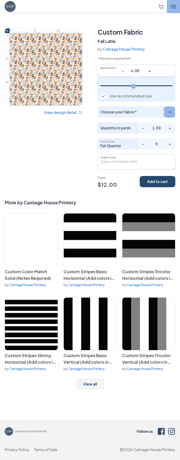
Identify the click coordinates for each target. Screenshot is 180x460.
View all (90, 383)
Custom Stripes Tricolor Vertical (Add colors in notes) (146, 359)
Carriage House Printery (124, 49)
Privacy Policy (17, 449)
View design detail (63, 112)
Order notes (108, 157)
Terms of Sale (45, 449)
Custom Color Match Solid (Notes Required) (28, 275)
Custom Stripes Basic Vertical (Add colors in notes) (86, 359)
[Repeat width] (136, 85)
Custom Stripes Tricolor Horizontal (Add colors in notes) (147, 275)
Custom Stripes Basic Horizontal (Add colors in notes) (89, 275)
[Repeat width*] (136, 70)
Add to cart (157, 181)
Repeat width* (108, 68)
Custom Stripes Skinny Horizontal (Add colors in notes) (30, 359)
